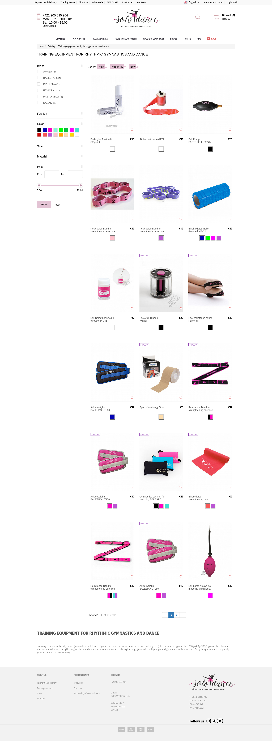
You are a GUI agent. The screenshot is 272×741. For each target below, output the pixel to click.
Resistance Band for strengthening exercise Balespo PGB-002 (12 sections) (200, 408)
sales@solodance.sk (120, 696)
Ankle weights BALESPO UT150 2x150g (100, 498)
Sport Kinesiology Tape (151, 407)
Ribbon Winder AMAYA (151, 139)
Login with (232, 2)
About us (83, 2)
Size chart (78, 688)
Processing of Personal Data (87, 693)
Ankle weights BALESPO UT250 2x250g (149, 587)
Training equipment (125, 38)
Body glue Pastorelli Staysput (101, 140)
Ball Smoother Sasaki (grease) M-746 (102, 319)
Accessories (100, 38)
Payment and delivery (46, 2)
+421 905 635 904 (55, 15)
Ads (199, 38)
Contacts (141, 2)
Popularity (117, 66)
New (132, 66)
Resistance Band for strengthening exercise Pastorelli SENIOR (103, 230)
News (39, 693)
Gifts (188, 38)
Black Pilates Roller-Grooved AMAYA (199, 230)
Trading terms (68, 2)
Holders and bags (153, 38)
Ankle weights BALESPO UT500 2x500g (100, 408)
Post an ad (127, 2)
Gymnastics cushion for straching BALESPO (152, 498)
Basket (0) (228, 15)
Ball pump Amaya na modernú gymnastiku (199, 587)
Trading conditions (45, 688)
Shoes (175, 38)
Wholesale (97, 2)
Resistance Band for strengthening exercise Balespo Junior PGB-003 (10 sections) (103, 587)
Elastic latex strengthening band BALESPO (198, 498)
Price (101, 66)
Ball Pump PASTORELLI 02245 (199, 140)
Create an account (213, 2)
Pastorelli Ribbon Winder (148, 319)
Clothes (61, 38)
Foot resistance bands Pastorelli (200, 319)
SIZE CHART (112, 2)
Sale (211, 38)
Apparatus (80, 38)
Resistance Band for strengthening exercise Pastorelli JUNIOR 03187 (151, 230)
